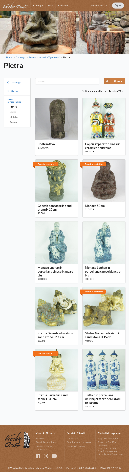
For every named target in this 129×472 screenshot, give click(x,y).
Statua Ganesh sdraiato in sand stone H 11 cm (55, 335)
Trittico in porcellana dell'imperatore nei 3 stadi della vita (102, 399)
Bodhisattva (46, 144)
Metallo (14, 117)
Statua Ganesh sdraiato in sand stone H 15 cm (102, 335)
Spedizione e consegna (79, 442)
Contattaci (41, 449)
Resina (13, 122)
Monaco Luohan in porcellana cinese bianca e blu (55, 271)
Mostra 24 (116, 90)
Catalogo (38, 5)
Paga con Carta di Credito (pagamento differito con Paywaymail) (111, 451)
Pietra (13, 106)
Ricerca (113, 81)
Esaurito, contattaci (47, 164)
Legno (13, 111)
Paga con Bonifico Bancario (107, 443)
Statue (32, 57)
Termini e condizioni (46, 442)
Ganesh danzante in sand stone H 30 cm (55, 207)
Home (9, 57)
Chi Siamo (63, 5)
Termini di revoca (76, 445)
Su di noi (40, 438)
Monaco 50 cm (95, 206)
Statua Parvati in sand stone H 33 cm (53, 397)
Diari (50, 5)
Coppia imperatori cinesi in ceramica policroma (102, 146)
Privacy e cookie (44, 445)
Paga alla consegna (108, 438)
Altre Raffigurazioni (49, 57)
